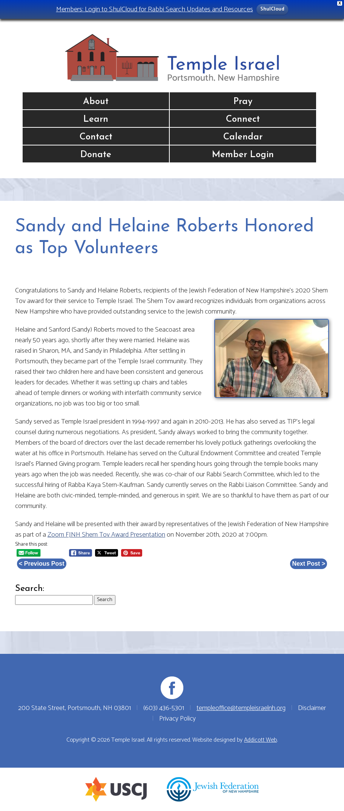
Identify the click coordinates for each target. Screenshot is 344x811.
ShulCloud (272, 9)
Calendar (243, 137)
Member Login (243, 154)
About (96, 101)
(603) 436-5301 (163, 708)
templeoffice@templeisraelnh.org (241, 708)
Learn (95, 119)
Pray (242, 101)
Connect (243, 119)
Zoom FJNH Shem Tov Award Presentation (106, 534)
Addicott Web (260, 740)
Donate (95, 154)
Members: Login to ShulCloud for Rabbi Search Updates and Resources (154, 9)
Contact (96, 137)
